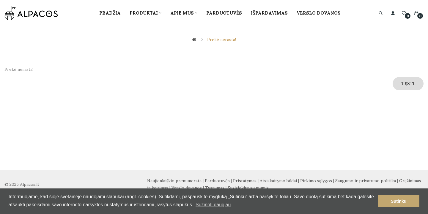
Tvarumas (214, 188)
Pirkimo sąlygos (316, 180)
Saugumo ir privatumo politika (365, 180)
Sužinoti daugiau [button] (213, 204)
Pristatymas (245, 180)
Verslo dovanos (186, 188)
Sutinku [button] (399, 201)
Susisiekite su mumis (248, 188)
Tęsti (408, 83)
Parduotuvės (217, 180)
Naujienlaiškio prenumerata (174, 180)
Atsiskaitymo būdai (278, 180)
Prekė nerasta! (221, 39)
